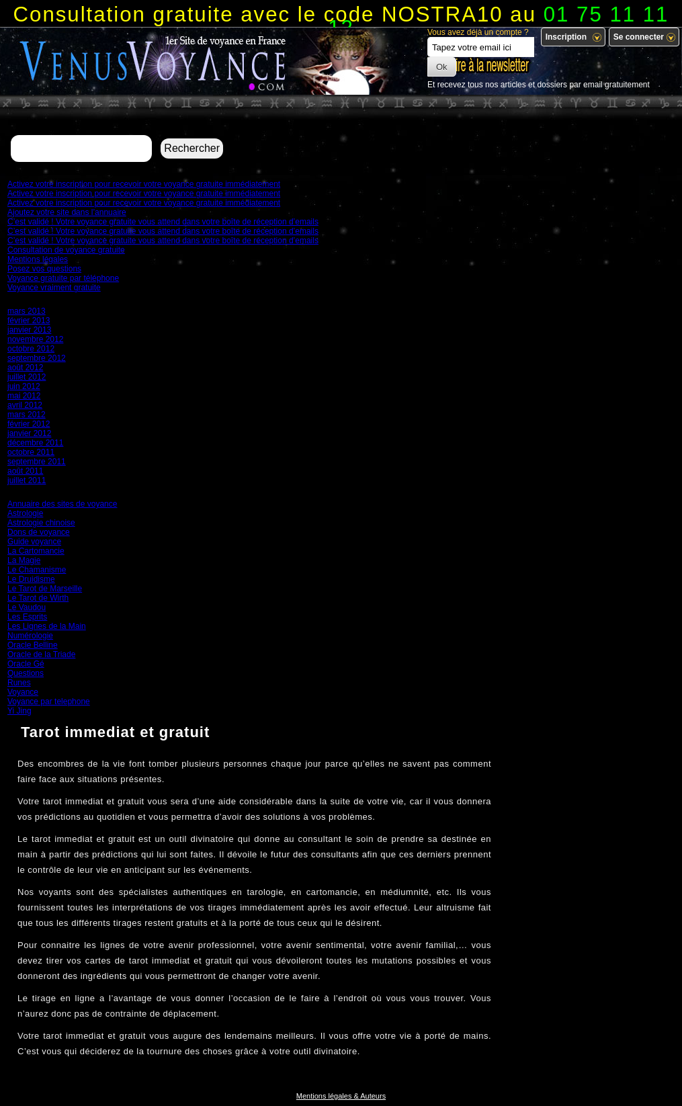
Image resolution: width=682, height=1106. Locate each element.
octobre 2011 (30, 452)
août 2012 (25, 367)
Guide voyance (34, 541)
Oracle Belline (32, 645)
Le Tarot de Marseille (44, 588)
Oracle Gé (25, 664)
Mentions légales (37, 259)
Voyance (22, 692)
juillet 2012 (26, 377)
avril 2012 (24, 405)
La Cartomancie (36, 551)
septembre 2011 (36, 461)
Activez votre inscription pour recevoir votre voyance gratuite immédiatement (143, 184)
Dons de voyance (38, 532)
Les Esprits (27, 617)
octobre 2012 (30, 348)
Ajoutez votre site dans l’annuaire (66, 212)
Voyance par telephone (48, 701)
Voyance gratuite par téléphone (63, 278)
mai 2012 (23, 395)
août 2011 (25, 471)
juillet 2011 (26, 480)
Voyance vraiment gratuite (54, 287)
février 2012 (28, 424)
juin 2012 (23, 386)
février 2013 (28, 320)
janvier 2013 (29, 330)
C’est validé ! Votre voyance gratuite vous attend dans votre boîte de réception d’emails (162, 221)
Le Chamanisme (36, 570)
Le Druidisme (31, 579)
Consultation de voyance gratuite (66, 250)
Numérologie (30, 635)
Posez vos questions (44, 268)
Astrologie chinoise (41, 522)
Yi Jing (19, 711)
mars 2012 (26, 414)
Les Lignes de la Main (46, 626)
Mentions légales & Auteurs (341, 1096)
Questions (25, 673)
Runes (19, 682)
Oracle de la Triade (41, 654)
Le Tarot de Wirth (38, 598)
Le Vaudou (26, 607)
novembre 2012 (35, 339)
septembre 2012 (36, 358)
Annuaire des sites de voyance (62, 504)
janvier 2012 (29, 433)
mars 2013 (26, 311)
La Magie (23, 560)
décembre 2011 (35, 443)
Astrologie (25, 513)
